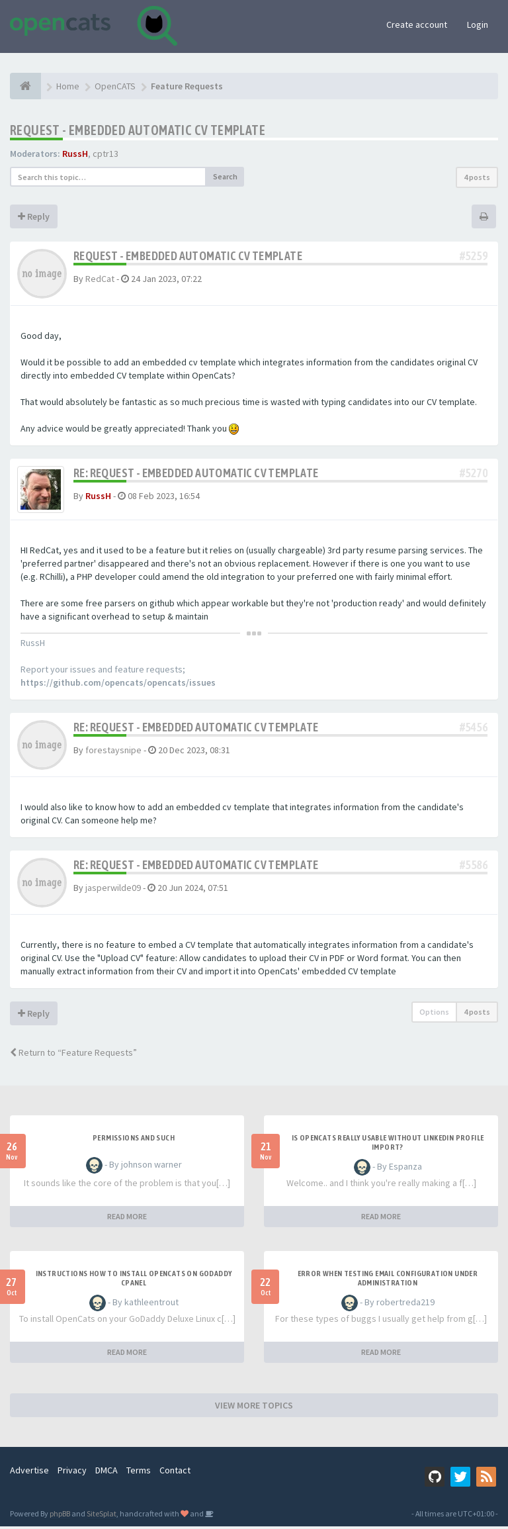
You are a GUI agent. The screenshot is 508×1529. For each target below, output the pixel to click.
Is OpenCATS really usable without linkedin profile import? (388, 1145)
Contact (174, 1473)
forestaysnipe (113, 753)
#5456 (473, 730)
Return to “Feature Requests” (73, 1055)
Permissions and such (134, 1140)
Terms (138, 1473)
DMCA (106, 1473)
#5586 (473, 867)
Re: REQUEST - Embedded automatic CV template (196, 473)
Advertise (29, 1473)
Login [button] (477, 24)
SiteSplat (101, 1516)
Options (434, 1014)
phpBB (60, 1516)
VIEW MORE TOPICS (254, 1408)
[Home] (25, 86)
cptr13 (105, 154)
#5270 (473, 473)
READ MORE (127, 1219)
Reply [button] (34, 216)
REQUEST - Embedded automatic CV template (137, 130)
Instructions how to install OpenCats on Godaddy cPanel (134, 1281)
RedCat (99, 279)
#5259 (473, 256)
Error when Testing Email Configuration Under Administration (388, 1281)
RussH (75, 154)
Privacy (72, 1473)
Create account (416, 24)
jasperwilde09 (113, 890)
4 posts (477, 177)
